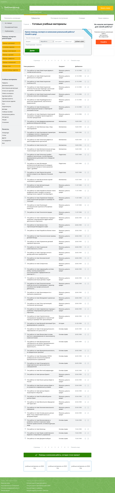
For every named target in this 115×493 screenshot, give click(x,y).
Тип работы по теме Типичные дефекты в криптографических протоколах (40, 140)
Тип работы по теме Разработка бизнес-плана (41, 230)
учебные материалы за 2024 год (80, 467)
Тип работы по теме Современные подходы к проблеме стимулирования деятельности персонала (41, 310)
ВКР (49, 485)
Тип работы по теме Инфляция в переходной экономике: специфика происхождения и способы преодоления (41, 115)
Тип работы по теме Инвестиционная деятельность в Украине (38, 76)
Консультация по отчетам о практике (37, 490)
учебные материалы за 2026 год (34, 467)
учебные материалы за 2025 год (57, 467)
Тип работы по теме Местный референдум (40, 370)
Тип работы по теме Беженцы (36, 429)
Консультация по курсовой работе (36, 483)
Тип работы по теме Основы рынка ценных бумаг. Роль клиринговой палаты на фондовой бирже (40, 414)
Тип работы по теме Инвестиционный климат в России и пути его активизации (41, 95)
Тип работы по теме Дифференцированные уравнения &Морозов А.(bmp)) (40, 122)
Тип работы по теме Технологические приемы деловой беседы (41, 236)
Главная (26, 24)
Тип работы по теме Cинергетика (37, 263)
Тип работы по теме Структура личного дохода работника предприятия (39, 253)
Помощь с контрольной (9, 62)
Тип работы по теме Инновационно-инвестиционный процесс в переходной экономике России (39, 108)
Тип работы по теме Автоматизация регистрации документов (38, 186)
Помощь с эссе (7, 66)
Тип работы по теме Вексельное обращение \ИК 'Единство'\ (41, 402)
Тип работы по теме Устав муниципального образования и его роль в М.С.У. (40, 329)
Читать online (88, 70)
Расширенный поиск (35, 12)
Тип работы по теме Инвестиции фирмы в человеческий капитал (40, 71)
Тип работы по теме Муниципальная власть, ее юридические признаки (41, 351)
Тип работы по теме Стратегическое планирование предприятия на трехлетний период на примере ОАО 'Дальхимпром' (40, 317)
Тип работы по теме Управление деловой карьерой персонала (40, 242)
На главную (8, 23)
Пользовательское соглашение (10, 485)
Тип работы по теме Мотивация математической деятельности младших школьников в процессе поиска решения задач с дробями (40, 166)
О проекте (4, 2)
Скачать (85, 70)
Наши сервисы (103, 18)
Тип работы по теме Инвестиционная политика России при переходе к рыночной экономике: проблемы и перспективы (40, 88)
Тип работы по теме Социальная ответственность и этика (37, 248)
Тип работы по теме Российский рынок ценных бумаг (39, 397)
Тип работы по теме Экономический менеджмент (38, 259)
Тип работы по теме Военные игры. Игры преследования (40, 127)
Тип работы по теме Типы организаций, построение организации (39, 304)
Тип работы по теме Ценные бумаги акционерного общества (38, 391)
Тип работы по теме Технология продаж (39, 212)
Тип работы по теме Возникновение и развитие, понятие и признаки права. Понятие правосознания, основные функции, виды (41, 422)
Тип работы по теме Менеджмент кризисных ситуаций (41, 298)
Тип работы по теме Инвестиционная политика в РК (38, 82)
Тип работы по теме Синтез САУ (37, 145)
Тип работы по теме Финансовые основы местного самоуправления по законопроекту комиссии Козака (41, 336)
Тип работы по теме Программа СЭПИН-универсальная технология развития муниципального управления (39, 357)
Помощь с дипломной (9, 43)
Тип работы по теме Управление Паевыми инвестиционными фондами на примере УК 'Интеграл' (40, 199)
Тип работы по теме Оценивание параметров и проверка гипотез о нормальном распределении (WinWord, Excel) (41, 134)
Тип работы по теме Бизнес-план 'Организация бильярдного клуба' (37, 225)
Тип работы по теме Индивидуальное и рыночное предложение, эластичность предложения (39, 101)
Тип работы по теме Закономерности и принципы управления (39, 293)
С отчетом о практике (8, 47)
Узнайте (104, 42)
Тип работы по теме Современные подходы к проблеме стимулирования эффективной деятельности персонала (41, 219)
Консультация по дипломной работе (37, 485)
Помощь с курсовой (8, 54)
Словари (82, 18)
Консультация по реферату (34, 488)
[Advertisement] (11, 174)
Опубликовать (9, 31)
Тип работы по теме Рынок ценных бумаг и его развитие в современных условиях (40, 386)
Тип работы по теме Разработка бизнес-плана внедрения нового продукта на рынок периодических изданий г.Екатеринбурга (41, 192)
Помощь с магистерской (9, 51)
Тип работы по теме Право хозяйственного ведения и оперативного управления (40, 433)
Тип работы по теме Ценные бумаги (38, 374)
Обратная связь (5, 483)
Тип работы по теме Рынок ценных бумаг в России (40, 380)
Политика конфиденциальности (10, 488)
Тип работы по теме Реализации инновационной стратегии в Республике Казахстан (39, 206)
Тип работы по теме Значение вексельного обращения (40, 408)
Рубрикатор (35, 18)
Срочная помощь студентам (10, 70)
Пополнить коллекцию (12, 18)
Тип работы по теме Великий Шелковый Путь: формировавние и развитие (41, 324)
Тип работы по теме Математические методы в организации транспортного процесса (41, 150)
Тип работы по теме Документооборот (39, 438)
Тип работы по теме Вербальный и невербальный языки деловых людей (38, 278)
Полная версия (5, 490)
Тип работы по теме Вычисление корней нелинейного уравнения (39, 180)
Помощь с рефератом (8, 58)
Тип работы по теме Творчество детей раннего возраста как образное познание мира (40, 174)
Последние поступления (59, 18)
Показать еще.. (75, 60)
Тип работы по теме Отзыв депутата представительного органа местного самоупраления (38, 364)
